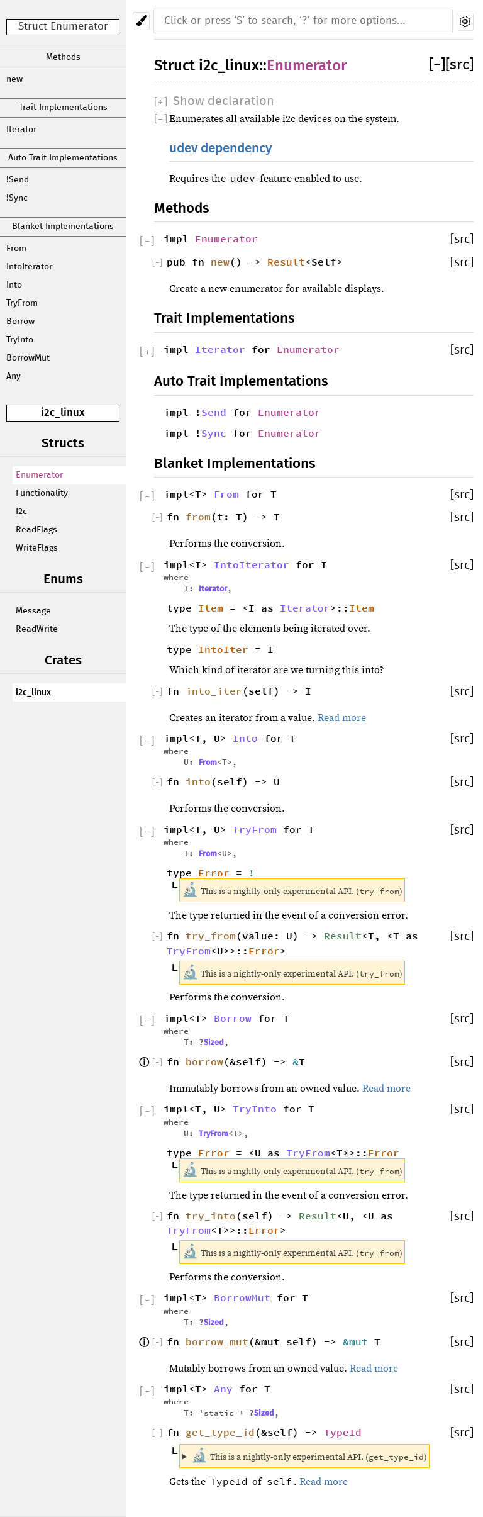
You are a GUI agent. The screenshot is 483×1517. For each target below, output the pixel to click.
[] (437, 65)
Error (214, 872)
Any (13, 376)
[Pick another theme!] (141, 21)
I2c (21, 511)
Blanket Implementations (63, 226)
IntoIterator (29, 266)
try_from (211, 935)
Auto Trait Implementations (63, 158)
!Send (17, 180)
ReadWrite (37, 629)
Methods (63, 57)
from (198, 516)
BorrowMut (28, 358)
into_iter (214, 691)
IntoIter (223, 649)
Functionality (42, 493)
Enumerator (39, 475)
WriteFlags (37, 548)
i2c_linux (63, 412)
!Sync (17, 198)
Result (286, 261)
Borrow (20, 321)
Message (33, 611)
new (14, 79)
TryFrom (22, 303)
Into (14, 285)
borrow (204, 1061)
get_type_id (220, 1432)
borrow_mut (217, 1341)
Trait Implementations (63, 107)
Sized (214, 1042)
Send (213, 412)
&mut (358, 1341)
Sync (213, 433)
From (16, 248)
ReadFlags (36, 529)
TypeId (343, 1432)
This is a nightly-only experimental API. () (309, 1455)
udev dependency (220, 148)
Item (210, 608)
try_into (211, 1215)
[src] (459, 65)
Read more (342, 718)
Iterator (21, 129)
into (198, 781)
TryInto (19, 339)
